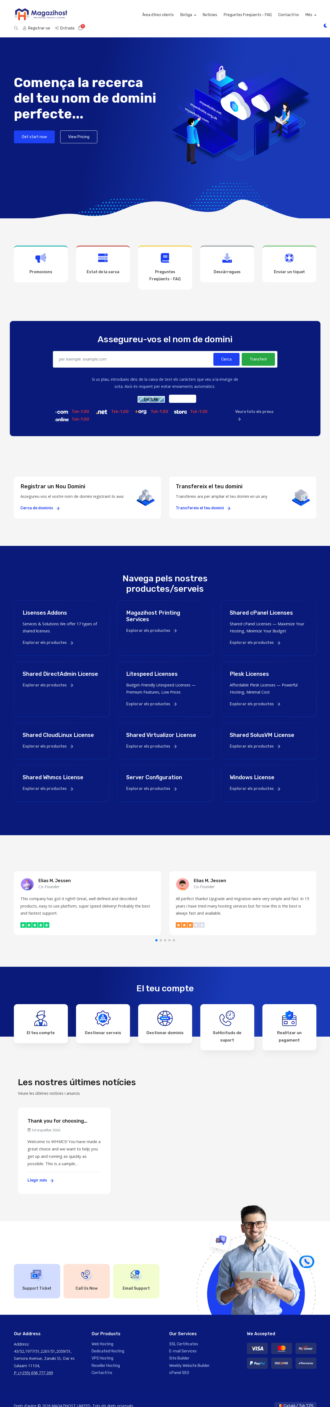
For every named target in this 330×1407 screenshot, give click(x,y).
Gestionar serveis (103, 1015)
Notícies (145, 15)
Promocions (40, 256)
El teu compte (41, 1015)
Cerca (226, 352)
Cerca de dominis (39, 500)
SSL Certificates (183, 1336)
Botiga (122, 15)
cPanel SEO (179, 1365)
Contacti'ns (223, 15)
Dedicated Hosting (108, 1343)
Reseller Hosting (106, 1358)
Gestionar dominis (165, 1015)
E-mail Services (183, 1343)
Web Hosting (102, 1336)
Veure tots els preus (254, 408)
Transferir (258, 352)
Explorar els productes (48, 635)
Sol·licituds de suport (227, 1019)
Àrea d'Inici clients (93, 15)
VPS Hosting (102, 1351)
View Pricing (78, 129)
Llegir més (40, 1173)
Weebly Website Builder (189, 1358)
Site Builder (179, 1351)
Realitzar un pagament (289, 1019)
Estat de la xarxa (103, 256)
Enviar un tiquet (289, 256)
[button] (156, 933)
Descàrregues (227, 256)
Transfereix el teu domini (203, 500)
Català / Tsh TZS (295, 1398)
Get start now (34, 129)
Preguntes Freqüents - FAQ (183, 15)
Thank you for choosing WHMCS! (56, 1114)
